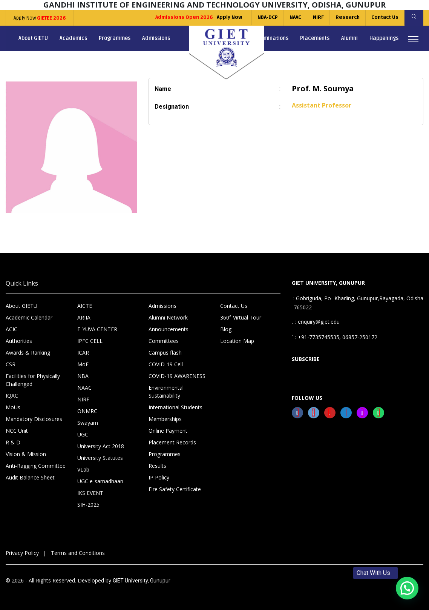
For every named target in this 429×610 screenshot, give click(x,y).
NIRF (318, 17)
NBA (83, 376)
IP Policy (159, 477)
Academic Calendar (29, 317)
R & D (13, 442)
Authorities (19, 340)
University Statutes (100, 457)
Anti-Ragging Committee (36, 465)
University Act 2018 (100, 446)
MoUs (13, 407)
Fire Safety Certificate (175, 489)
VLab (83, 469)
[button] (407, 588)
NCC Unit (17, 430)
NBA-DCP (267, 17)
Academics (73, 38)
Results (157, 465)
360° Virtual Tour (240, 317)
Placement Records (172, 442)
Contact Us (384, 17)
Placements (314, 38)
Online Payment (168, 430)
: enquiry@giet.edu (316, 321)
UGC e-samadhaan (100, 481)
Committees (164, 340)
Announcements (168, 329)
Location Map (237, 340)
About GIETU (33, 38)
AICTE (84, 305)
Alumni (349, 38)
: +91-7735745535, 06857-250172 (334, 337)
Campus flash (165, 352)
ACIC (11, 329)
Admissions (156, 38)
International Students (175, 407)
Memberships (165, 419)
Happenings (383, 38)
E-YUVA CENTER (97, 329)
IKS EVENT (90, 492)
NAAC (295, 17)
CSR (10, 364)
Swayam (87, 422)
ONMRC (87, 411)
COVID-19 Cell (166, 364)
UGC (82, 434)
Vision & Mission (26, 454)
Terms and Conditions (78, 552)
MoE (83, 364)
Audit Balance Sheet (30, 477)
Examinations (271, 38)
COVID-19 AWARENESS (177, 376)
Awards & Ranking (28, 352)
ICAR (83, 352)
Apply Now (40, 18)
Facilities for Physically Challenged (33, 379)
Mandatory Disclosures (34, 419)
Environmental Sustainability (166, 391)
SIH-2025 (88, 504)
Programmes (114, 38)
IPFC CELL (90, 340)
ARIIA (83, 317)
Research (348, 17)
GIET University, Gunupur (141, 581)
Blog (225, 329)
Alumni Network (168, 317)
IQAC (12, 395)
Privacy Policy (22, 552)
